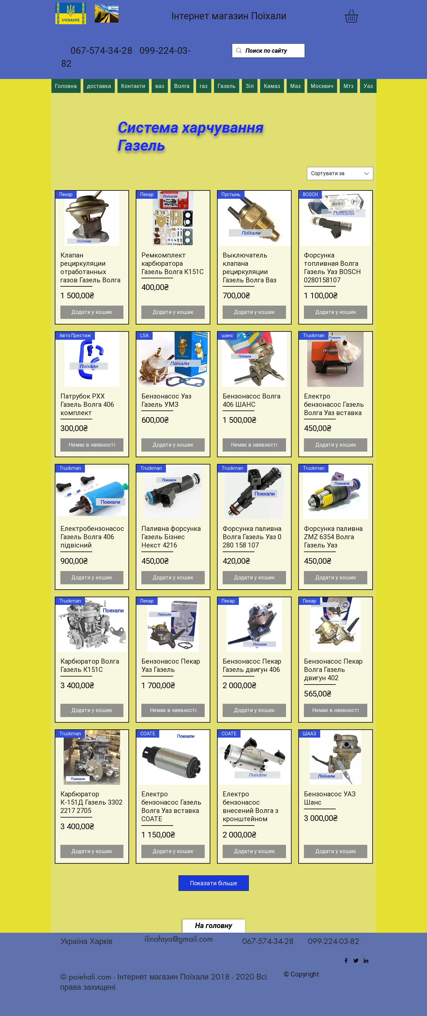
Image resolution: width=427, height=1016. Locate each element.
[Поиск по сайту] (268, 50)
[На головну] (213, 926)
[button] (359, 16)
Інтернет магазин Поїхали (228, 16)
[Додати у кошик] (92, 312)
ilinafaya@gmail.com (178, 939)
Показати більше (214, 883)
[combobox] (340, 173)
